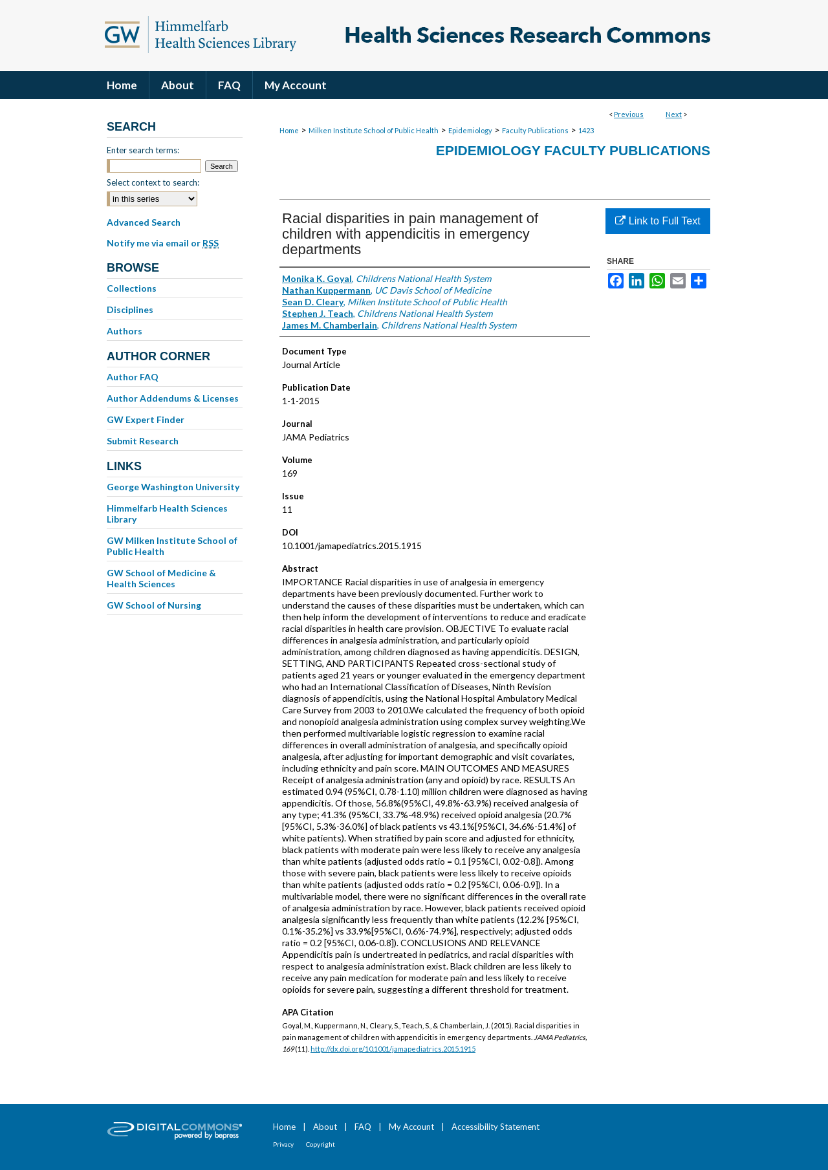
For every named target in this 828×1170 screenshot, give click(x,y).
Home (289, 130)
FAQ (362, 1126)
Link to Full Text (657, 220)
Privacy (283, 1144)
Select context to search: (153, 182)
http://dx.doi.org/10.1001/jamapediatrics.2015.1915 (392, 1049)
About (325, 1126)
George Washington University (173, 486)
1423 (586, 130)
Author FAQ (132, 376)
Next (674, 114)
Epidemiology (470, 130)
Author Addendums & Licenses (173, 398)
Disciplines (130, 309)
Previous (629, 114)
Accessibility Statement (495, 1126)
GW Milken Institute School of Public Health (172, 546)
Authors (124, 330)
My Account (411, 1126)
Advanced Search (143, 222)
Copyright (320, 1144)
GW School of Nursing (154, 605)
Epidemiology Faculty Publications (573, 150)
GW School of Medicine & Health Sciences (161, 578)
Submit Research (143, 440)
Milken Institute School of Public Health (374, 130)
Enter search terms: (143, 150)
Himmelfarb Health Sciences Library (167, 514)
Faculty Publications (535, 130)
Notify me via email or (163, 243)
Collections (132, 288)
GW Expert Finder (145, 419)
